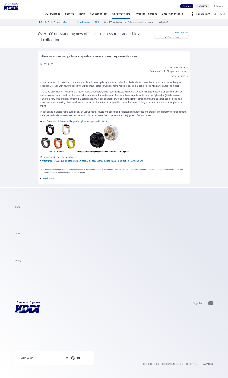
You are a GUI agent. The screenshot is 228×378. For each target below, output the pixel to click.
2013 (97, 22)
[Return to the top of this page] (203, 303)
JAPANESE (203, 6)
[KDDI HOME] (28, 307)
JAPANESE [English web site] (208, 364)
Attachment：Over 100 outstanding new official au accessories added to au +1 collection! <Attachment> (93, 161)
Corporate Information (63, 22)
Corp (221, 14)
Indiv (215, 14)
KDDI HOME (43, 22)
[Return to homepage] (11, 6)
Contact (187, 6)
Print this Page (172, 37)
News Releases (83, 22)
